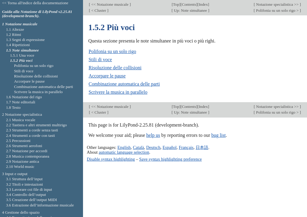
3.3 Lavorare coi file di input (29, 189)
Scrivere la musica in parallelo (118, 92)
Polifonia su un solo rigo (112, 51)
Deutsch (153, 147)
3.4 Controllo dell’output (26, 194)
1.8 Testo (13, 107)
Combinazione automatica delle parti (124, 83)
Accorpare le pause (107, 75)
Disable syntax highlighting (111, 159)
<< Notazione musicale (110, 4)
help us (153, 135)
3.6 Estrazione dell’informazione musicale (40, 205)
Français (186, 147)
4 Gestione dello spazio (21, 212)
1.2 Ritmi (13, 34)
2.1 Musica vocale (20, 120)
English (124, 147)
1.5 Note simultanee (22, 50)
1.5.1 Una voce (22, 55)
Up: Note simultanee (190, 10)
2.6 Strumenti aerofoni (24, 145)
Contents (189, 4)
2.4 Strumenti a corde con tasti (30, 135)
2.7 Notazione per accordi (26, 151)
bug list (218, 135)
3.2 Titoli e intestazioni (24, 184)
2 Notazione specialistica (22, 114)
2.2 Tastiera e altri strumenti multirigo (36, 125)
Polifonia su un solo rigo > (277, 10)
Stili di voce (100, 59)
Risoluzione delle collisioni (115, 67)
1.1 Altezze (15, 29)
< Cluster (98, 10)
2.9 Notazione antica (22, 161)
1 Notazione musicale (19, 24)
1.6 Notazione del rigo (24, 97)
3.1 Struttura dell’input (24, 179)
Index (203, 4)
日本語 (202, 147)
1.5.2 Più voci (21, 60)
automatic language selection (124, 152)
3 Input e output (14, 173)
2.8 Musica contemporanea (27, 156)
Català (138, 147)
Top (176, 4)
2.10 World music (20, 166)
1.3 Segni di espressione (25, 39)
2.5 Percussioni (18, 140)
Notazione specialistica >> (277, 4)
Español (170, 147)
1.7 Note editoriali (20, 102)
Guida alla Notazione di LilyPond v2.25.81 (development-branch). (37, 13)
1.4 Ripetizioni (18, 44)
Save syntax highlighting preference (170, 159)
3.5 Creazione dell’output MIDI (31, 199)
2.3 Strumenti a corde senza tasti (32, 130)
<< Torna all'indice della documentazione (35, 3)
